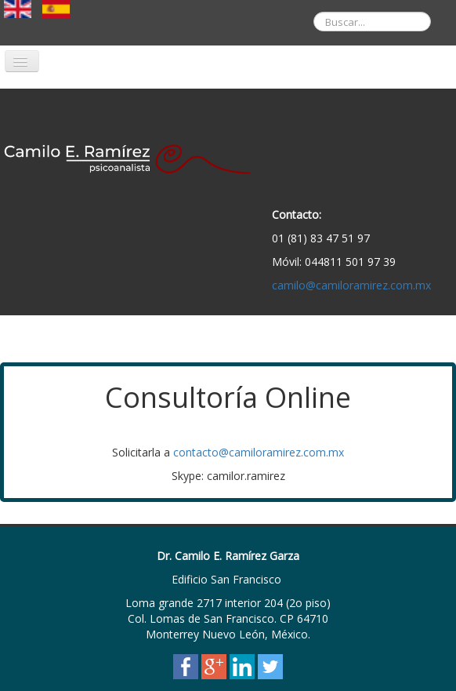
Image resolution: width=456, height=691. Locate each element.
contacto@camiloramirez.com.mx (258, 452)
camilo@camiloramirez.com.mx (351, 285)
